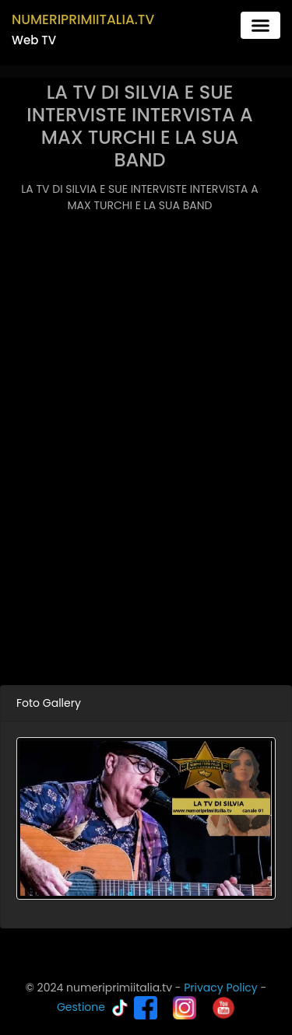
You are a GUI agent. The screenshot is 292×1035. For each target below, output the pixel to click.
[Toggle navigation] (260, 25)
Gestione (81, 1007)
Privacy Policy (221, 987)
